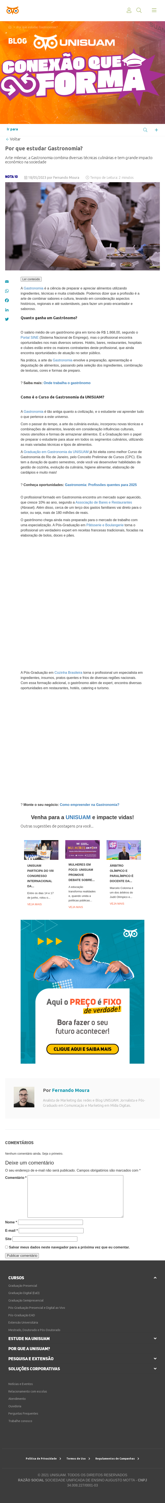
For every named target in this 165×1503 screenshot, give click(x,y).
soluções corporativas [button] (34, 1368)
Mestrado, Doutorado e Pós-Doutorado (34, 1330)
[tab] (82, 1277)
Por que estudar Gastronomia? (37, 27)
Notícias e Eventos (20, 1384)
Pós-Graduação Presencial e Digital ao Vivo (36, 1307)
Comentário (16, 1177)
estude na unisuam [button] (29, 1338)
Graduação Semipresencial (26, 1300)
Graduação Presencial (22, 1285)
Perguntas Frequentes (23, 1413)
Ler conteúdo (31, 279)
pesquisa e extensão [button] (30, 1358)
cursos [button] (16, 1277)
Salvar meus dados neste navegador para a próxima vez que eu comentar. (69, 1247)
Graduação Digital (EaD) (24, 1293)
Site (8, 1239)
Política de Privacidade (43, 1458)
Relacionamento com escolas (27, 1391)
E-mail (11, 1230)
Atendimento (17, 1398)
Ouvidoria (14, 1406)
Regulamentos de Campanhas (117, 1458)
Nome (11, 1222)
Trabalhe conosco (20, 1421)
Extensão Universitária (23, 1322)
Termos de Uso (78, 1458)
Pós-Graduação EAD (21, 1315)
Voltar (13, 139)
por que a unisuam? (29, 1348)
